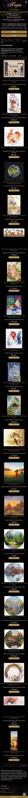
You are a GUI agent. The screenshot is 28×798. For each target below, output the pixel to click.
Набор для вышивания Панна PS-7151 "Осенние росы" (14, 517)
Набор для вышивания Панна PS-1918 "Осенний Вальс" (14, 717)
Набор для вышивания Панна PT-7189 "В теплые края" (14, 216)
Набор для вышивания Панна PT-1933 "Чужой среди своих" (14, 249)
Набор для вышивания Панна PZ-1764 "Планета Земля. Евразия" (14, 183)
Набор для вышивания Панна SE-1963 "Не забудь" (14, 81)
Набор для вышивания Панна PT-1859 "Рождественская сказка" (14, 316)
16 (19, 58)
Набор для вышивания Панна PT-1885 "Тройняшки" (14, 283)
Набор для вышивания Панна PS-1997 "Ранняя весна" (14, 584)
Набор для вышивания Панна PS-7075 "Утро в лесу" (14, 550)
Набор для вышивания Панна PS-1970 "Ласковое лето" (14, 617)
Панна (18, 41)
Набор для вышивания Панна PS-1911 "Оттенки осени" (14, 752)
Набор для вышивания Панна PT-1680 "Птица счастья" (14, 416)
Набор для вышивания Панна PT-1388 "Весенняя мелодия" (14, 450)
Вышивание (17, 39)
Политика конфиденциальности (6, 791)
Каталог (14, 32)
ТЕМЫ (14, 35)
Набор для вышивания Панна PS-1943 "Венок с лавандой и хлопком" (14, 684)
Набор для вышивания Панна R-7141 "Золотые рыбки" (14, 148)
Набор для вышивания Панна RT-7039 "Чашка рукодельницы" (14, 114)
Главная (3, 39)
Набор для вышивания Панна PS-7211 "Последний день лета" (14, 483)
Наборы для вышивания (7, 41)
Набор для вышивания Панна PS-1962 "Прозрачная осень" (14, 650)
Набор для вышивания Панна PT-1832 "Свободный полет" (14, 383)
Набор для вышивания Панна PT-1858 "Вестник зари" (14, 350)
